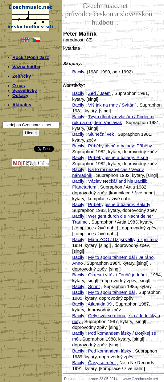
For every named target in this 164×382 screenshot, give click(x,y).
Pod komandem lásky (109, 351)
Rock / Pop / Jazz (30, 57)
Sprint (94, 286)
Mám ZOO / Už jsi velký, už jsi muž (123, 239)
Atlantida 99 (100, 304)
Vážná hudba (26, 66)
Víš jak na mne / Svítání (112, 105)
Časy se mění (102, 362)
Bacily (78, 71)
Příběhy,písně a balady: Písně (118, 157)
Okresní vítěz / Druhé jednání (117, 274)
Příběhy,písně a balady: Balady (119, 204)
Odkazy (20, 95)
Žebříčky (21, 76)
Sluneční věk (101, 134)
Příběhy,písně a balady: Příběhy (120, 145)
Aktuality (21, 104)
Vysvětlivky (24, 90)
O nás (18, 85)
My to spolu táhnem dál (111, 292)
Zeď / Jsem (99, 93)
